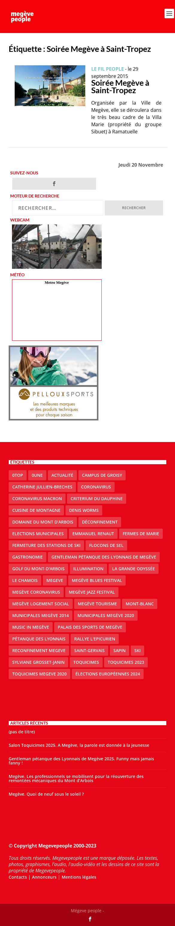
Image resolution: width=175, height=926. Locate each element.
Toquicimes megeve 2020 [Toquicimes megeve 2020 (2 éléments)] (39, 674)
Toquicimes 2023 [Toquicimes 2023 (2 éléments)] (126, 662)
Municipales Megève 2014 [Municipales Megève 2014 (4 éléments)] (40, 615)
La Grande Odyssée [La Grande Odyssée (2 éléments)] (133, 568)
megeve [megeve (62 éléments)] (54, 580)
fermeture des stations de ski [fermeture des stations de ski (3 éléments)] (46, 545)
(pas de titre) (22, 732)
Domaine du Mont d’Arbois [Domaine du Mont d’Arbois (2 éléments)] (42, 522)
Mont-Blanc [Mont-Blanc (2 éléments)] (140, 604)
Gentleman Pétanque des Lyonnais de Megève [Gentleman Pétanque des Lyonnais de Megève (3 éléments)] (103, 557)
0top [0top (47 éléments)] (17, 475)
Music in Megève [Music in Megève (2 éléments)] (30, 627)
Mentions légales (79, 877)
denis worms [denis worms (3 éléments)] (84, 510)
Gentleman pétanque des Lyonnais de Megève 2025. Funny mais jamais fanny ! (81, 761)
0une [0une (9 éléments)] (37, 475)
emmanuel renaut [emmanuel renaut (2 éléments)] (93, 533)
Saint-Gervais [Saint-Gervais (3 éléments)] (89, 650)
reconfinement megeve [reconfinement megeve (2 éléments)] (39, 650)
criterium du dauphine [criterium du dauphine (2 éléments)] (97, 498)
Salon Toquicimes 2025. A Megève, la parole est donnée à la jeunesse (79, 745)
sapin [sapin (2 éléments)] (119, 650)
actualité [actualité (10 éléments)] (62, 475)
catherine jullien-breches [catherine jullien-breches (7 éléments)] (42, 487)
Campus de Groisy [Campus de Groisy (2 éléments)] (102, 475)
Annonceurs (44, 877)
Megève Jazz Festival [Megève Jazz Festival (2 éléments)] (92, 592)
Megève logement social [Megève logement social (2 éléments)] (40, 604)
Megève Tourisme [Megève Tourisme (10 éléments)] (97, 604)
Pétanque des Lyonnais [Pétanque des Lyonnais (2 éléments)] (39, 639)
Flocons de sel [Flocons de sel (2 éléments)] (106, 545)
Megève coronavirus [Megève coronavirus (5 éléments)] (36, 592)
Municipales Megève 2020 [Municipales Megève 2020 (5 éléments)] (105, 615)
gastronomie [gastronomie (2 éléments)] (27, 557)
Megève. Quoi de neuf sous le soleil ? (46, 794)
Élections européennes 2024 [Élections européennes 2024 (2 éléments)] (107, 674)
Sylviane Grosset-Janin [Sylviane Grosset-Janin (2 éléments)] (38, 662)
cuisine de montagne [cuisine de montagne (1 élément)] (36, 510)
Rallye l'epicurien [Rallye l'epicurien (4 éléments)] (94, 639)
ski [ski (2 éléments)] (137, 650)
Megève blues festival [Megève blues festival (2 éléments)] (97, 580)
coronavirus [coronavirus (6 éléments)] (96, 487)
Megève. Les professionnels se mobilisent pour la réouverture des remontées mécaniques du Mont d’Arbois (76, 778)
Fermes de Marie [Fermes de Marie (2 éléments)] (141, 533)
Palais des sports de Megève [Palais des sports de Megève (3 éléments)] (90, 627)
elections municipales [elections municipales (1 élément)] (38, 533)
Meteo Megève (57, 282)
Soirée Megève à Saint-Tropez (120, 86)
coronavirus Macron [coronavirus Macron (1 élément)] (37, 498)
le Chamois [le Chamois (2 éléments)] (25, 580)
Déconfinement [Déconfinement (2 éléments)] (100, 522)
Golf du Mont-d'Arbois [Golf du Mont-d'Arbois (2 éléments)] (38, 568)
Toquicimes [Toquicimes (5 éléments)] (86, 662)
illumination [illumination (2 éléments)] (88, 568)
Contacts (18, 877)
